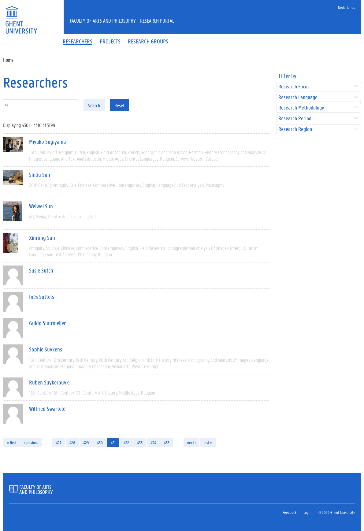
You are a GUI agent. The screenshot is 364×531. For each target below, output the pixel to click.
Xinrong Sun (42, 237)
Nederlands (346, 7)
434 (153, 442)
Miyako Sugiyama (47, 141)
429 (86, 442)
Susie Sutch (41, 270)
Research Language (298, 97)
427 (58, 442)
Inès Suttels (41, 296)
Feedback (289, 512)
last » (208, 442)
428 (72, 442)
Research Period (294, 118)
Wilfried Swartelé (47, 408)
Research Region (295, 129)
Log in (307, 512)
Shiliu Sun (39, 174)
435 (166, 442)
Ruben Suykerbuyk (49, 382)
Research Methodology (301, 108)
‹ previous (31, 442)
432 (126, 442)
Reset (119, 105)
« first (11, 442)
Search (94, 105)
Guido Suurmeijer (47, 323)
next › (191, 442)
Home (8, 60)
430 (100, 442)
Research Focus (294, 87)
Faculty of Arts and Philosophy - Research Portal (122, 20)
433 (140, 442)
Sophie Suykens (45, 349)
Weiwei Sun (41, 206)
